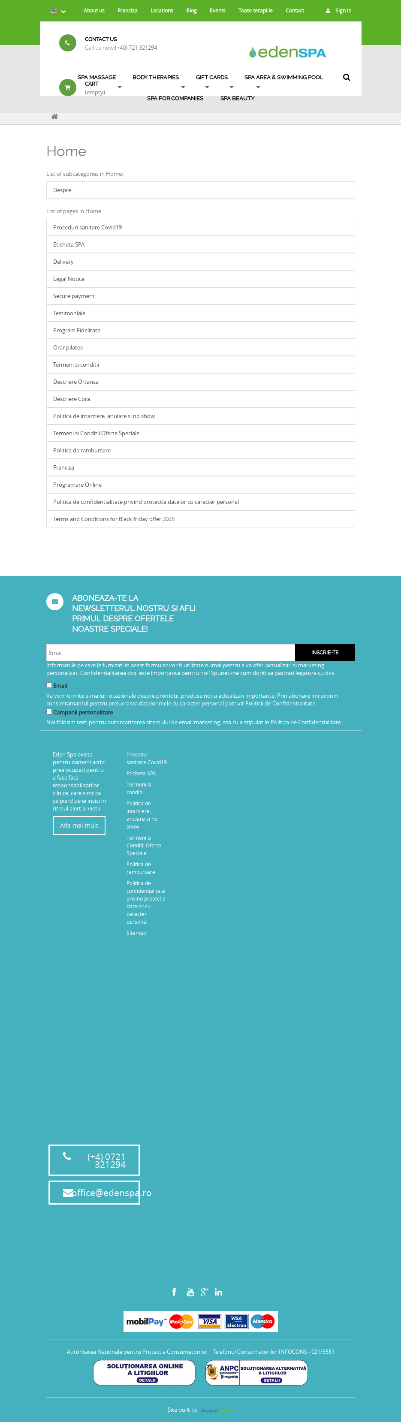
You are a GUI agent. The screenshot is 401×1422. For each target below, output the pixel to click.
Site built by (200, 1409)
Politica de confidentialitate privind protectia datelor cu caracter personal (146, 502)
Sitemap (136, 932)
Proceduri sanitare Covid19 (87, 227)
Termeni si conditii (76, 364)
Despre (62, 190)
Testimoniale (69, 313)
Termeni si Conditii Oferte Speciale (96, 433)
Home (66, 151)
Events (218, 10)
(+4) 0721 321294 (106, 1160)
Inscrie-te (324, 653)
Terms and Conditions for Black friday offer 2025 (114, 519)
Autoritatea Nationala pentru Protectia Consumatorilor (137, 1352)
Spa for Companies (175, 98)
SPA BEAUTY (237, 98)
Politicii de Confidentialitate (280, 703)
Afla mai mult (79, 825)
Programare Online (77, 484)
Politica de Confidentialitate (306, 722)
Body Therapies (156, 77)
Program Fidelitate (76, 330)
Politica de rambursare (82, 450)
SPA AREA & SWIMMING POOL (283, 77)
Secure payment (74, 296)
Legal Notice (68, 279)
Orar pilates (68, 347)
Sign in (336, 10)
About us (94, 10)
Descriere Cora (71, 399)
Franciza (128, 10)
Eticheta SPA (68, 244)
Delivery (63, 261)
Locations (162, 10)
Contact (295, 10)
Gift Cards (212, 77)
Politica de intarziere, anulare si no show (104, 416)
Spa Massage (97, 77)
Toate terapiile (255, 10)
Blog (191, 10)
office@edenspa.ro (112, 1193)
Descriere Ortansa (76, 382)
